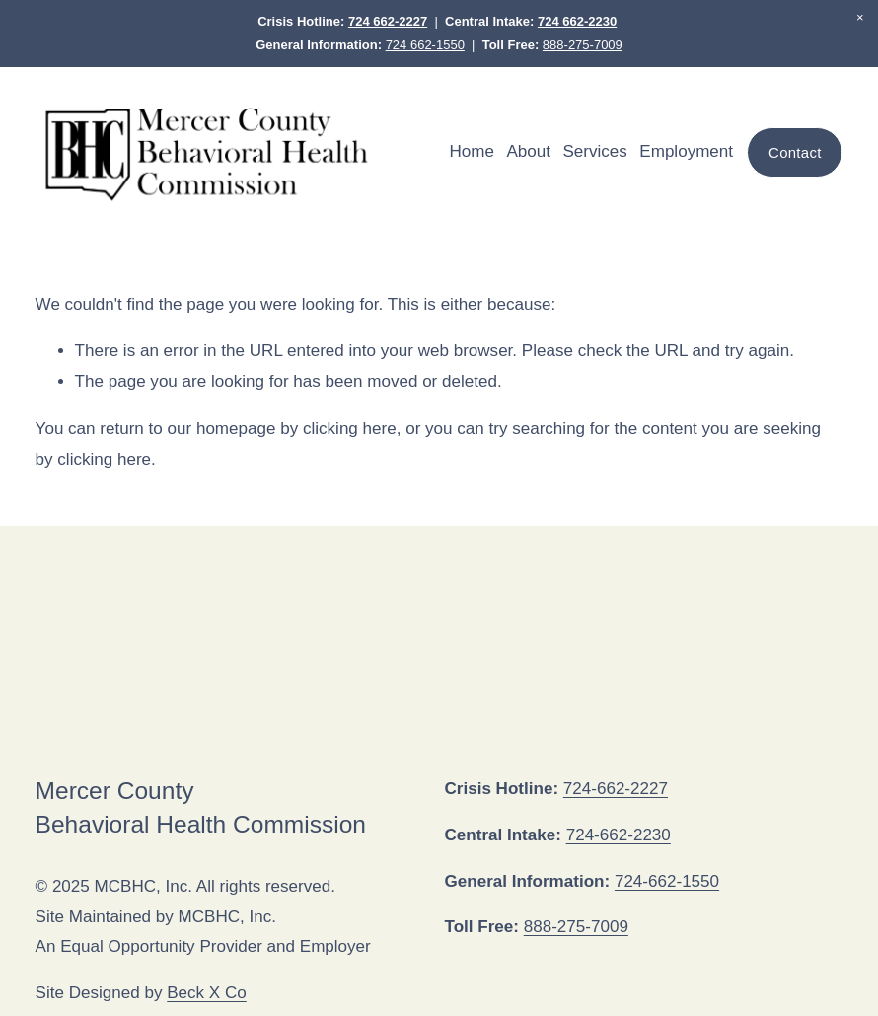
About (528, 151)
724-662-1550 (667, 881)
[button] (860, 18)
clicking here (350, 428)
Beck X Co (207, 992)
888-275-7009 (582, 44)
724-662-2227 (615, 788)
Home (472, 151)
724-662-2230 (618, 835)
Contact (795, 152)
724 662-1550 (425, 44)
